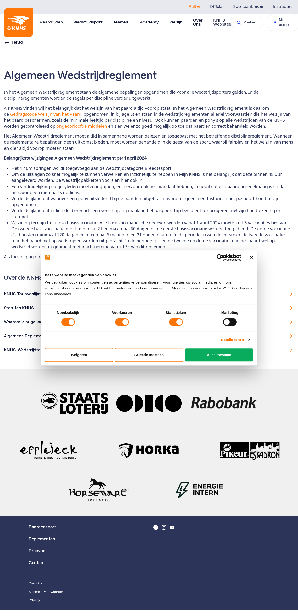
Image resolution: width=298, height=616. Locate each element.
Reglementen (42, 539)
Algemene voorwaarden (46, 591)
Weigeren (79, 355)
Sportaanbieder (248, 7)
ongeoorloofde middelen (82, 126)
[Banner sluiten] (251, 257)
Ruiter (194, 7)
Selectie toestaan (149, 355)
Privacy (34, 600)
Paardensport (42, 527)
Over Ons (35, 583)
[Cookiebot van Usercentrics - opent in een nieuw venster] (220, 257)
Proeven (37, 551)
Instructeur (283, 7)
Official (217, 7)
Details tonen (232, 340)
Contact (37, 563)
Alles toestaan (219, 355)
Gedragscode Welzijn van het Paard (45, 114)
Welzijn (176, 22)
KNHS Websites (222, 22)
